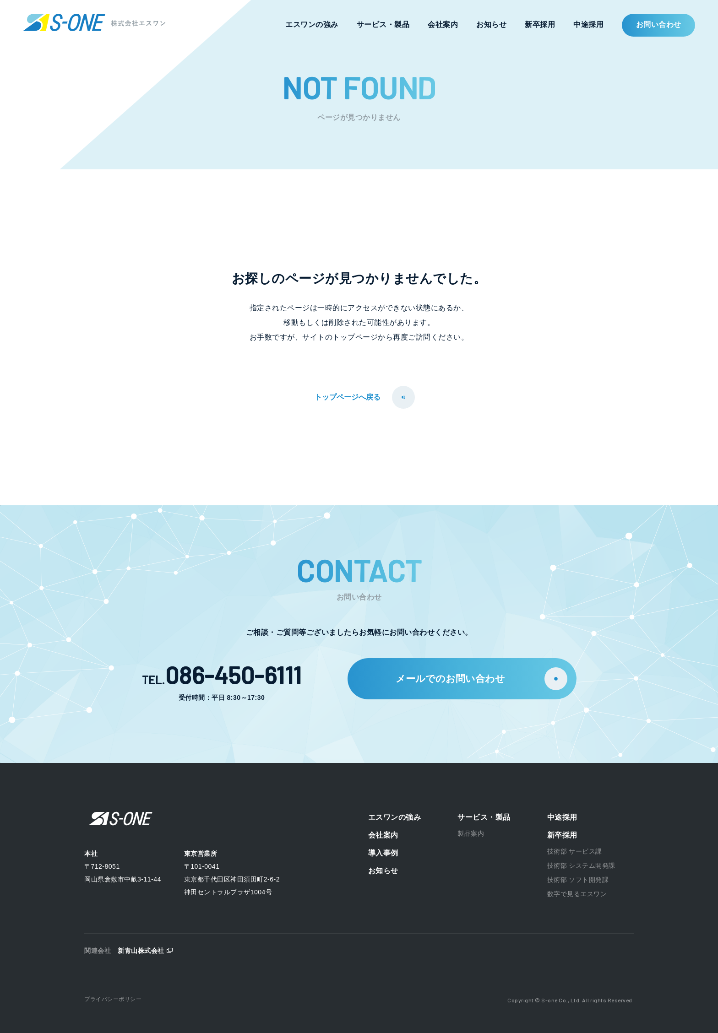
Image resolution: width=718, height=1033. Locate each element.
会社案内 (443, 24)
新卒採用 (540, 24)
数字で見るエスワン (577, 894)
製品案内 (470, 833)
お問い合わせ (658, 24)
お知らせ (491, 24)
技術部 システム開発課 (581, 865)
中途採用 (588, 24)
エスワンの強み (311, 24)
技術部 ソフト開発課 (578, 879)
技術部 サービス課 (574, 851)
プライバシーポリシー (112, 999)
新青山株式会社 (141, 950)
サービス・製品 (383, 24)
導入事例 (383, 853)
